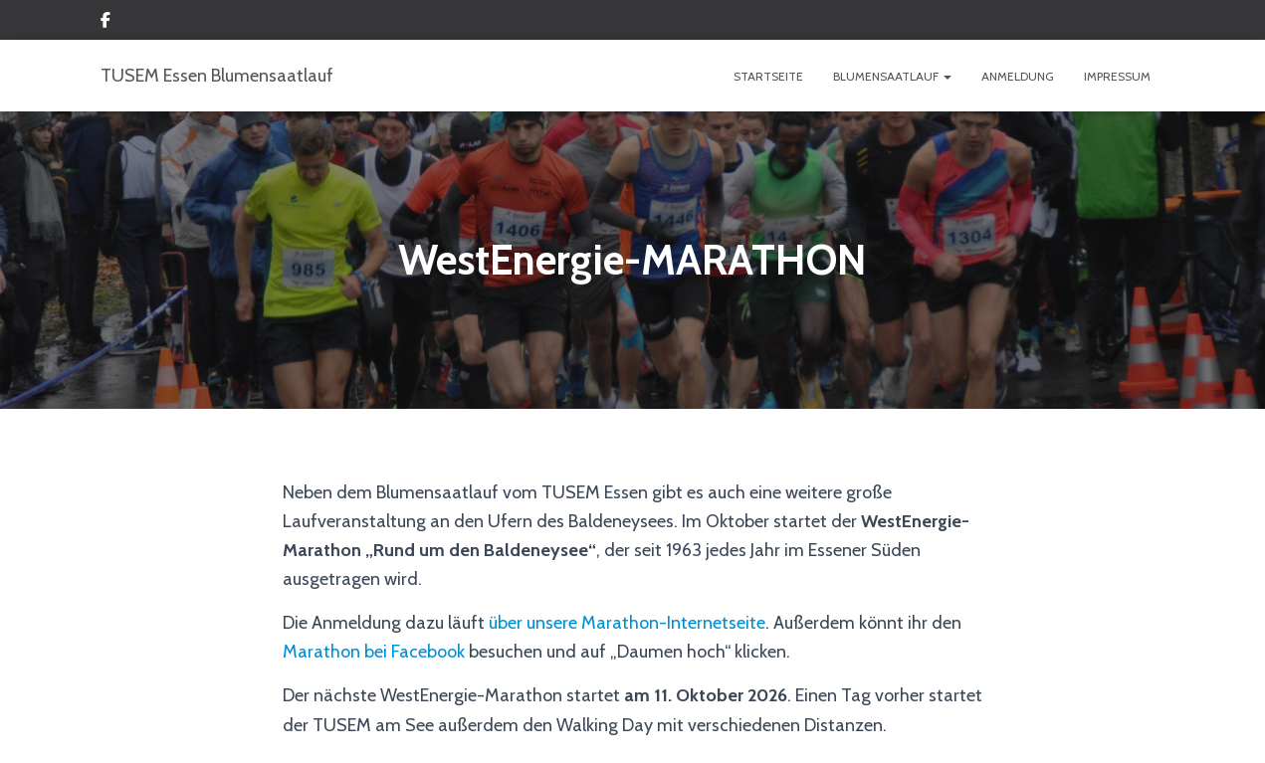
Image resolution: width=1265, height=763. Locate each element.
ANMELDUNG (1017, 76)
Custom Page (105, 23)
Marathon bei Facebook (374, 652)
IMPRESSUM (1117, 76)
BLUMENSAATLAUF (892, 76)
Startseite (768, 76)
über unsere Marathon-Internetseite (627, 623)
